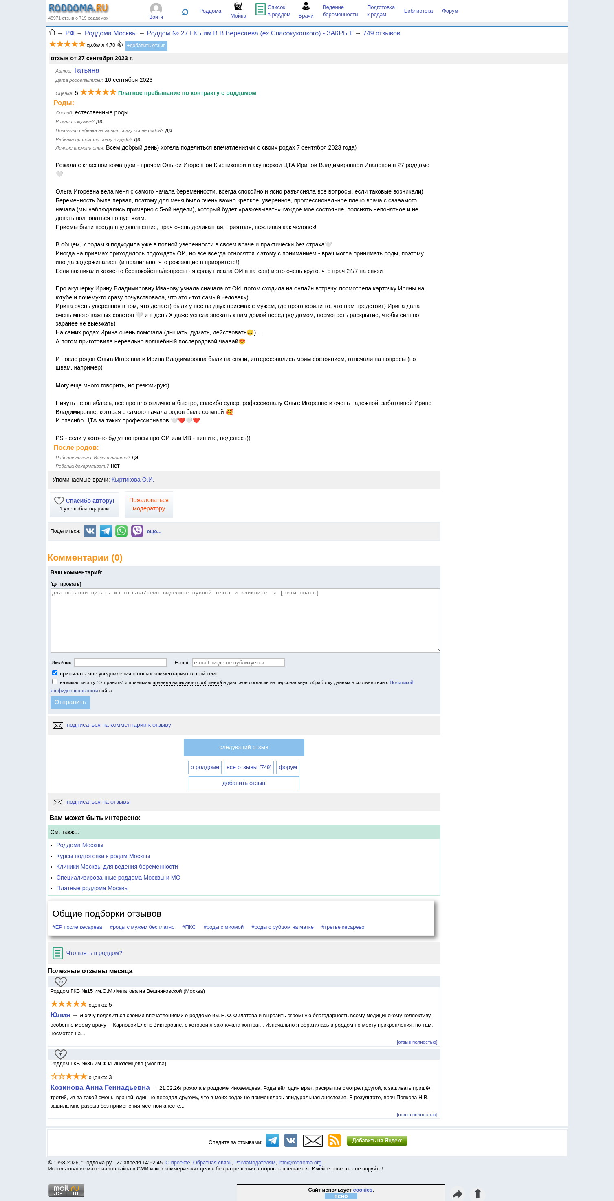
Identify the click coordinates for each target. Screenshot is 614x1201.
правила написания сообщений (187, 682)
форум (288, 767)
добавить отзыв (243, 783)
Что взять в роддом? (88, 953)
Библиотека (418, 11)
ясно (341, 1196)
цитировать (66, 584)
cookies (363, 1190)
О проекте (177, 1162)
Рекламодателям (254, 1162)
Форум (450, 11)
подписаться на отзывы (92, 801)
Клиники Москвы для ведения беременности (117, 866)
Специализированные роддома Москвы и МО (119, 877)
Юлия (60, 1015)
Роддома (211, 11)
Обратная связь (212, 1162)
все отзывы (249, 767)
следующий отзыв (243, 747)
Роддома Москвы (80, 845)
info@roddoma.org (299, 1162)
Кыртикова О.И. (133, 479)
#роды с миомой (224, 927)
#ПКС (189, 927)
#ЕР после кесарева (77, 927)
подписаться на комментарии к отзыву (112, 724)
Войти (156, 17)
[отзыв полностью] (417, 1042)
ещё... (154, 531)
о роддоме (205, 767)
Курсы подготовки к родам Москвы (103, 856)
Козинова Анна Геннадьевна (101, 1087)
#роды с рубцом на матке (282, 927)
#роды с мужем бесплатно (142, 927)
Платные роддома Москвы (93, 888)
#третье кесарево (343, 927)
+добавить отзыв (146, 45)
